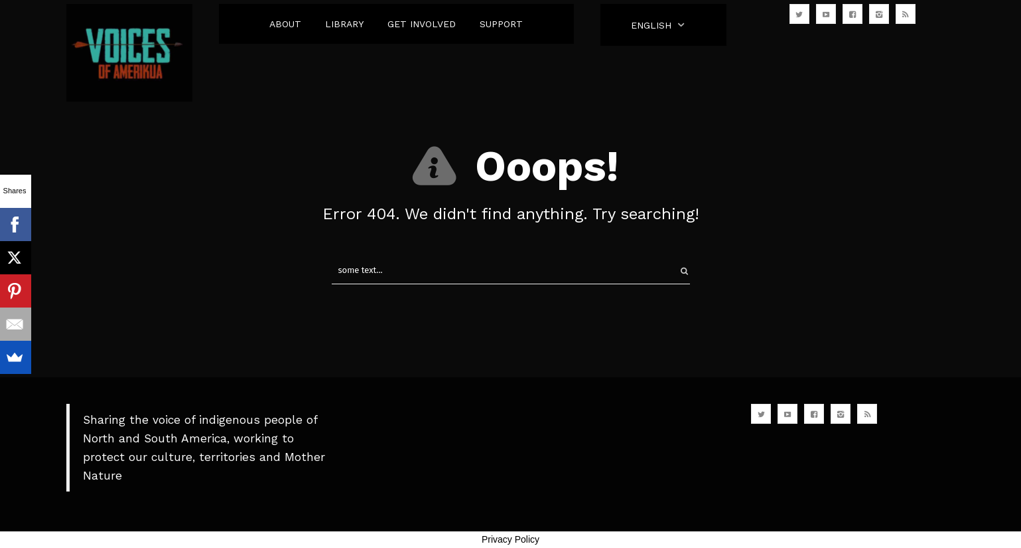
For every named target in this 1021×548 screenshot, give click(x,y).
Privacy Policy (510, 539)
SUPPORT (501, 24)
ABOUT (285, 24)
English (651, 25)
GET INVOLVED (421, 24)
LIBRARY (344, 24)
